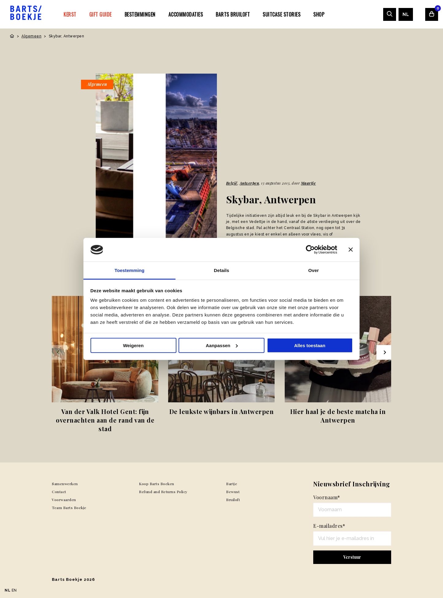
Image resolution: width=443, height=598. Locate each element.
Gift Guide (100, 14)
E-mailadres (329, 526)
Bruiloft (233, 499)
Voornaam (326, 497)
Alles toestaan (310, 345)
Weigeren (133, 345)
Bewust (233, 491)
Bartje (231, 483)
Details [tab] (221, 270)
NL (406, 14)
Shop (318, 14)
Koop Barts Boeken (156, 483)
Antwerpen (249, 183)
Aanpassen (222, 345)
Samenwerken (65, 483)
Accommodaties (185, 14)
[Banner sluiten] (351, 249)
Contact (59, 491)
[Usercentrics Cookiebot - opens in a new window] (310, 249)
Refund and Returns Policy (163, 491)
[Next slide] (383, 352)
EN (14, 590)
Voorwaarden (64, 499)
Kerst (70, 14)
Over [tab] (313, 270)
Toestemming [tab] (129, 270)
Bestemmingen (140, 14)
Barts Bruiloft (233, 14)
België (231, 183)
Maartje (308, 183)
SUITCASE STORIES (281, 14)
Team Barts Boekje (69, 507)
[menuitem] (70, 14)
